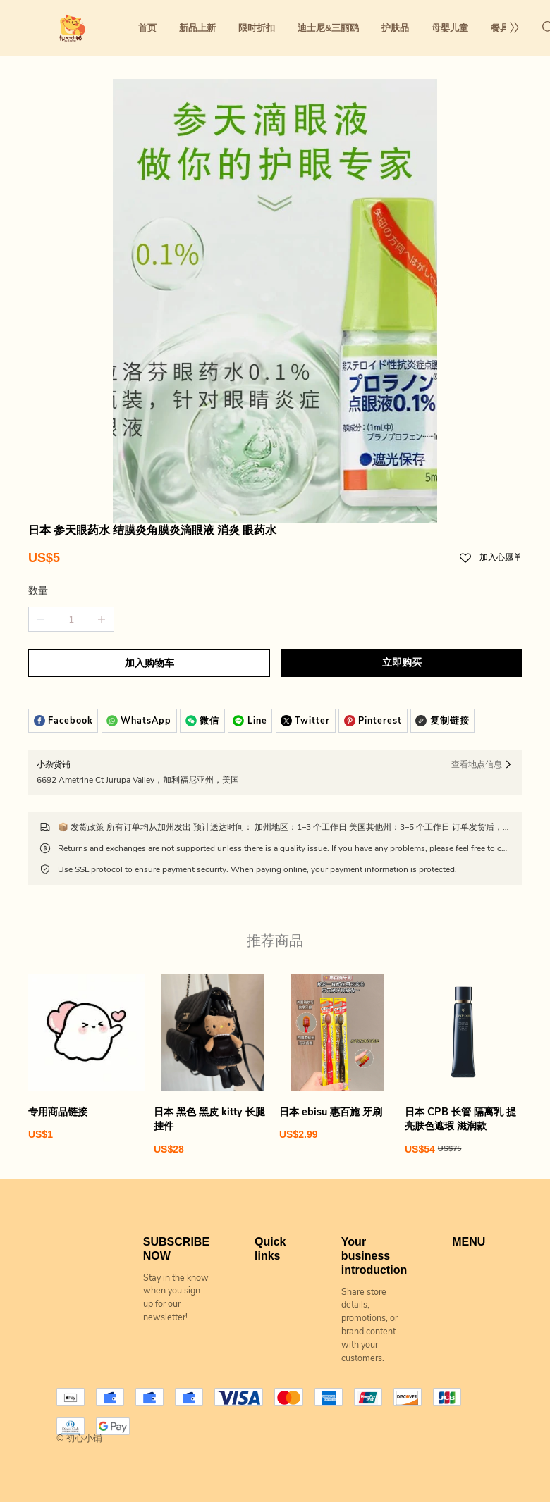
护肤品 (395, 28)
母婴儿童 (450, 28)
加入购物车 (149, 663)
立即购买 (402, 662)
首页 (147, 28)
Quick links (270, 1248)
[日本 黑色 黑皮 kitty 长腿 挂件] (212, 1064)
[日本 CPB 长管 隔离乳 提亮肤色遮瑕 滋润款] (463, 1064)
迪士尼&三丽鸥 (328, 28)
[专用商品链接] (86, 1057)
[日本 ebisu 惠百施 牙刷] (337, 1057)
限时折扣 (256, 28)
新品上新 (197, 28)
